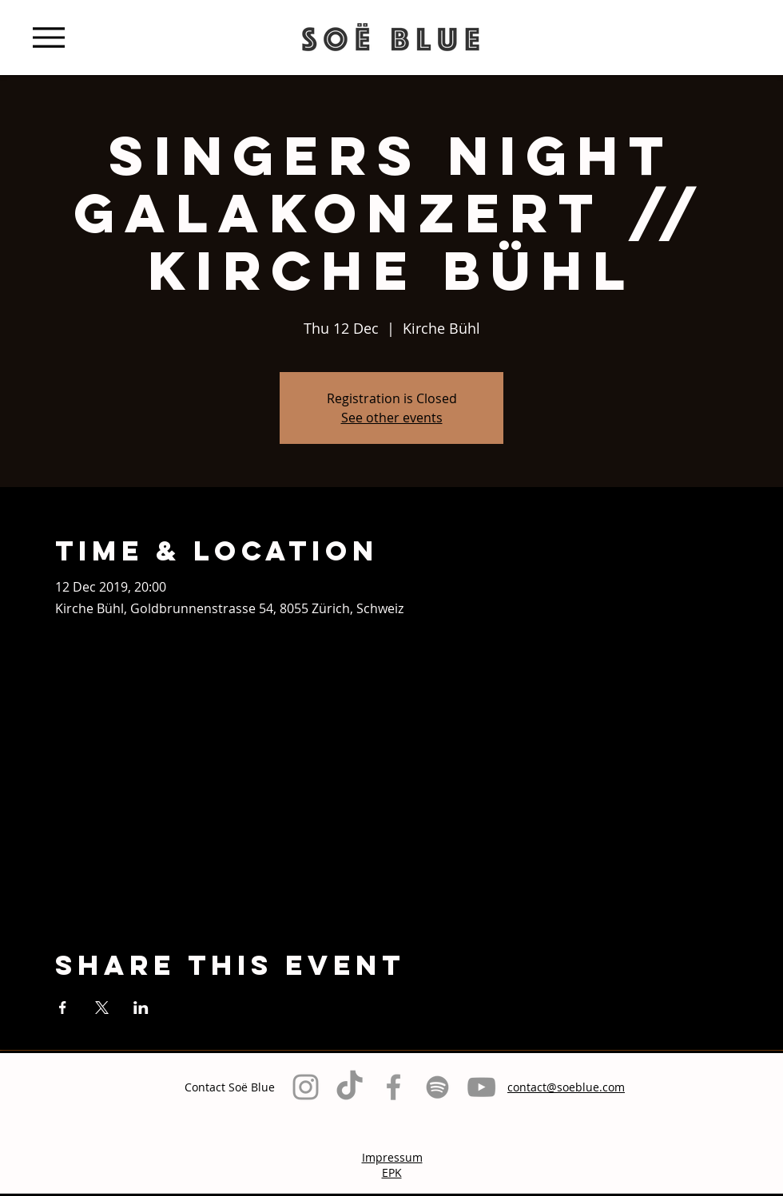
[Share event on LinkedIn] (141, 1007)
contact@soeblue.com (566, 1087)
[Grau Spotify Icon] (437, 1087)
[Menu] (48, 37)
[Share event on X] (101, 1007)
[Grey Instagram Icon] (305, 1087)
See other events (392, 417)
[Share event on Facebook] (62, 1007)
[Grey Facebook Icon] (393, 1087)
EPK (392, 1172)
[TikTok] (349, 1087)
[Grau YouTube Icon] (481, 1087)
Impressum (392, 1157)
